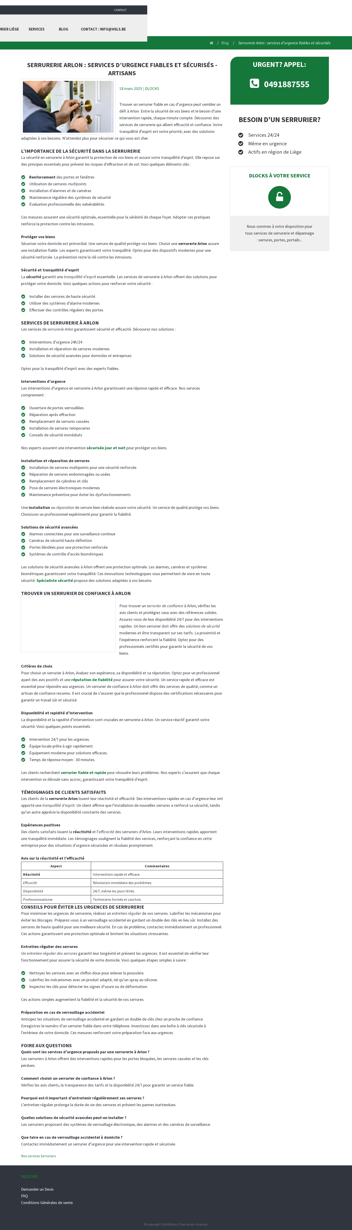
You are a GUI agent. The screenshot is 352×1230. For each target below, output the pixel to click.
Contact (325, 4)
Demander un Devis (37, 1189)
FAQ (24, 1195)
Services (238, 22)
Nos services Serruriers (38, 1155)
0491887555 (286, 83)
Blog (265, 22)
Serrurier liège (204, 22)
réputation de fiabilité (92, 679)
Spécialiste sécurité (54, 580)
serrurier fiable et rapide (83, 772)
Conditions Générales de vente (47, 1202)
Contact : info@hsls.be (306, 22)
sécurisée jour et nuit (106, 447)
